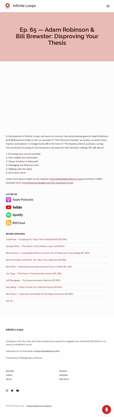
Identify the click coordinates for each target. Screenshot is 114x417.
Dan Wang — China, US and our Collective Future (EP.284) (34, 287)
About (9, 379)
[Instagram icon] (7, 390)
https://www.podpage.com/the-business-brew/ (47, 182)
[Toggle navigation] (107, 6)
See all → (10, 300)
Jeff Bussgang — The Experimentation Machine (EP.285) (33, 280)
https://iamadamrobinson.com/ (66, 178)
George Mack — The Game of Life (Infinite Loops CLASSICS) (35, 246)
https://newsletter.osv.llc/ (47, 351)
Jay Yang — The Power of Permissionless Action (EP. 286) (34, 273)
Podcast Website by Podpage (38, 406)
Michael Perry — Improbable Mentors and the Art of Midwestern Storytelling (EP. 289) (48, 253)
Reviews (63, 371)
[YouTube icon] (17, 390)
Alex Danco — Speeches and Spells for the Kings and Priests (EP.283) (39, 294)
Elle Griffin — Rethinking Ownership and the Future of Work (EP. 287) (39, 266)
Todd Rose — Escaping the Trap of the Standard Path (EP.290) (36, 239)
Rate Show (64, 379)
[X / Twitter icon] (12, 390)
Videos (9, 375)
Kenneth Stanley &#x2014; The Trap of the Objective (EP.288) (36, 259)
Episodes (10, 371)
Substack (63, 375)
